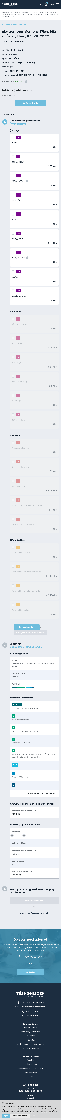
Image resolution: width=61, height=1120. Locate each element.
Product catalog (30, 1066)
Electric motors (27, 12)
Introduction (6, 12)
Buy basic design (26, 627)
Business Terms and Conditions (30, 1070)
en (51, 4)
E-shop (16, 12)
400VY (15, 143)
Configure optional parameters (30, 633)
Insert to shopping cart (34, 901)
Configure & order (30, 103)
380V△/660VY (18, 239)
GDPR (30, 1078)
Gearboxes (30, 1037)
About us (30, 1061)
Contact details (30, 1074)
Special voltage (19, 296)
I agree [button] (6, 1116)
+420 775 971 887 (30, 1017)
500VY (14, 220)
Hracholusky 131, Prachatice (30, 1004)
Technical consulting (30, 1050)
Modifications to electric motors (30, 1046)
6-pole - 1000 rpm (40, 14)
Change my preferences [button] (20, 1116)
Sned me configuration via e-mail (34, 913)
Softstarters (30, 1041)
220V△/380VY (18, 162)
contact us (30, 974)
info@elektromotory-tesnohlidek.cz (30, 1008)
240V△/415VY (18, 200)
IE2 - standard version (22, 14)
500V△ (15, 277)
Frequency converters (30, 1033)
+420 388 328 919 (30, 1013)
